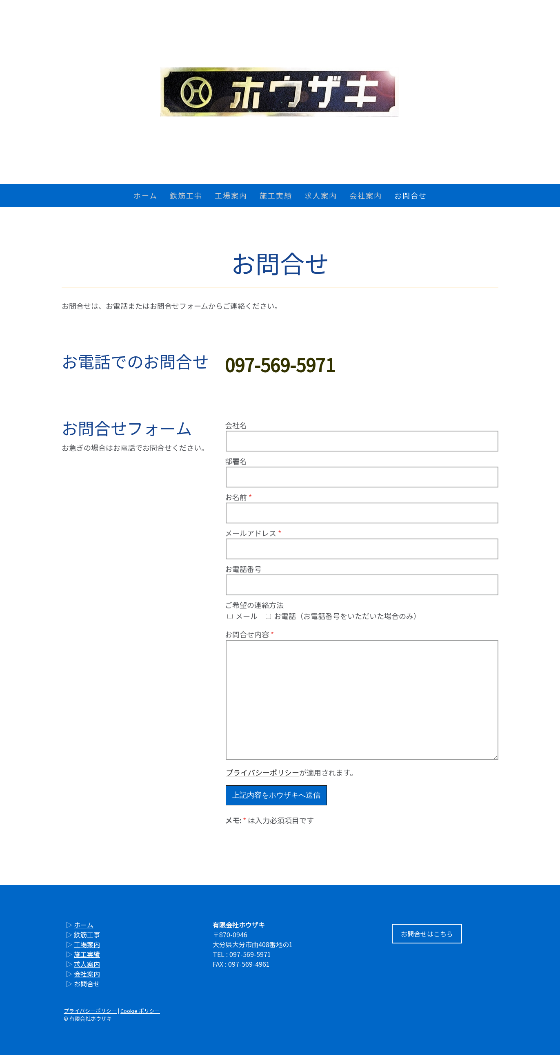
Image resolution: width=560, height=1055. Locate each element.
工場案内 (231, 195)
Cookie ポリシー (140, 1011)
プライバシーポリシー (262, 772)
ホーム (145, 195)
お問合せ (410, 195)
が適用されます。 (291, 772)
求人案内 (320, 195)
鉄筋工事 (186, 195)
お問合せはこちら (427, 934)
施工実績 (276, 195)
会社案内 (365, 195)
